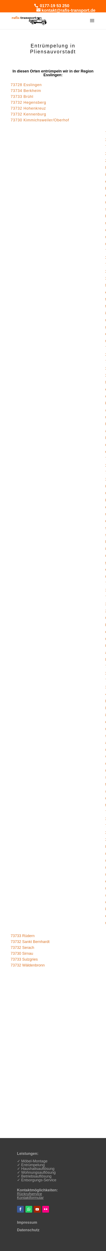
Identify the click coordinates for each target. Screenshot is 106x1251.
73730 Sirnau (22, 953)
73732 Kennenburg (28, 114)
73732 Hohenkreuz (28, 108)
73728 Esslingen (26, 85)
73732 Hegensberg (28, 102)
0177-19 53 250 (54, 5)
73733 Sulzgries (24, 959)
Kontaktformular (30, 1198)
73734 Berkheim (26, 91)
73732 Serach (22, 947)
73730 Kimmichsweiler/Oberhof (40, 120)
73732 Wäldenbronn (28, 965)
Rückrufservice (29, 1194)
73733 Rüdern (22, 936)
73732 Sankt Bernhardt (30, 942)
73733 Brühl (22, 96)
